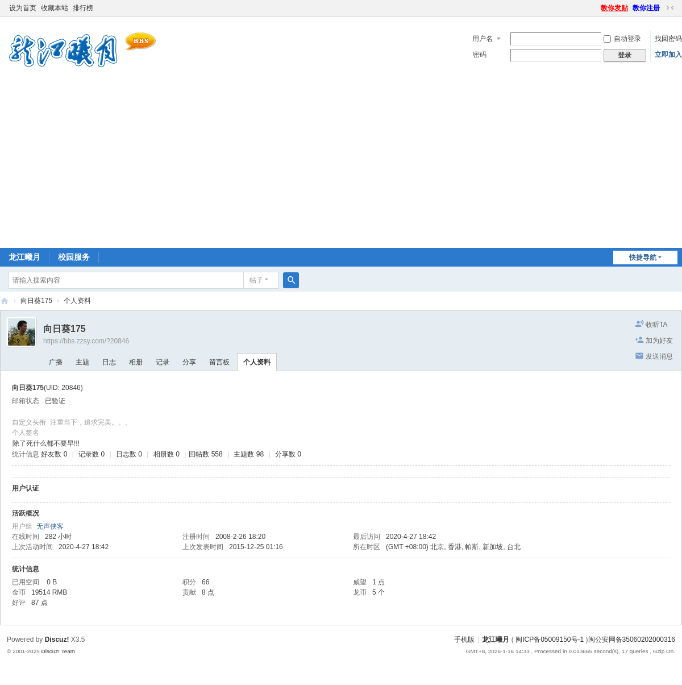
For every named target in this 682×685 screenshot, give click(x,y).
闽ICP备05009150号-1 (549, 640)
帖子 (256, 280)
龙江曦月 (24, 256)
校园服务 (74, 256)
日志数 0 (129, 454)
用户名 (482, 39)
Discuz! (57, 640)
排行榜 (83, 8)
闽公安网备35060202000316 (631, 640)
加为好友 (659, 340)
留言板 (219, 362)
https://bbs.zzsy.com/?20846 (86, 341)
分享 (189, 362)
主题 (82, 362)
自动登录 (622, 39)
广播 (56, 362)
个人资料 (257, 362)
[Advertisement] (341, 162)
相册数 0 (166, 454)
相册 (136, 362)
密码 (479, 55)
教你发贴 (614, 8)
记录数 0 (91, 454)
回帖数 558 (205, 454)
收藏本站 (54, 8)
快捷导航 (642, 257)
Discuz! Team (58, 651)
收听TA (656, 325)
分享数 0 (288, 454)
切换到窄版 (670, 8)
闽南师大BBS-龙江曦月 (4, 301)
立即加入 (668, 55)
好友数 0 (54, 454)
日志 (109, 362)
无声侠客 (50, 526)
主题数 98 (249, 454)
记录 (162, 362)
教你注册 (646, 8)
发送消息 (659, 356)
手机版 (464, 640)
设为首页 (22, 8)
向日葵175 (36, 301)
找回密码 (668, 39)
